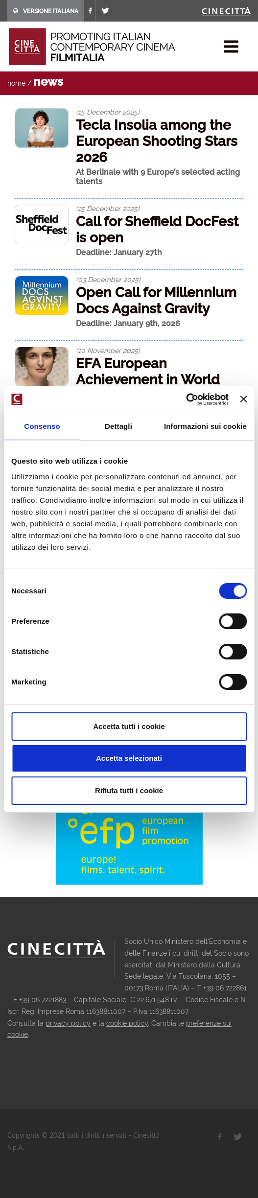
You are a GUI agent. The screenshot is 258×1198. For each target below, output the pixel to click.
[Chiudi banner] (243, 399)
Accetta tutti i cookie (129, 726)
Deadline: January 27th (119, 252)
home (16, 83)
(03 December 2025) (108, 279)
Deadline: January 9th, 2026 (128, 323)
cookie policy (127, 1023)
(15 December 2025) (108, 112)
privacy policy (68, 1023)
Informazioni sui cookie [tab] (205, 426)
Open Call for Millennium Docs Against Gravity (156, 300)
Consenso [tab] (42, 426)
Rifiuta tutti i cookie (129, 790)
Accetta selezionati (129, 758)
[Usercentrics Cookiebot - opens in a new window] (186, 399)
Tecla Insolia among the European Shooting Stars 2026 (156, 141)
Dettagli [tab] (118, 426)
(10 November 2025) (108, 350)
